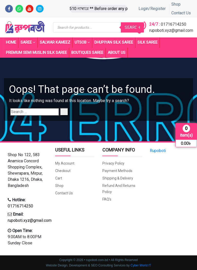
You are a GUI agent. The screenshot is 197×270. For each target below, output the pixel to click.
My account (64, 163)
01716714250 (173, 24)
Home (11, 42)
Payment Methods (117, 171)
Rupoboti (158, 150)
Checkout (63, 171)
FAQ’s (106, 199)
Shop (176, 4)
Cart (58, 178)
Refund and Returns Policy (118, 189)
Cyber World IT (141, 265)
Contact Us (181, 13)
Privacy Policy (113, 163)
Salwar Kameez (55, 42)
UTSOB (82, 42)
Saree (28, 42)
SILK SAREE (147, 42)
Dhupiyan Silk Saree (113, 42)
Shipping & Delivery (117, 178)
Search (132, 27)
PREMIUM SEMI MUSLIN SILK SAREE (36, 52)
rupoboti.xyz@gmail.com (171, 30)
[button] (27, 170)
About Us (116, 52)
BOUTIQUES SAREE (87, 52)
